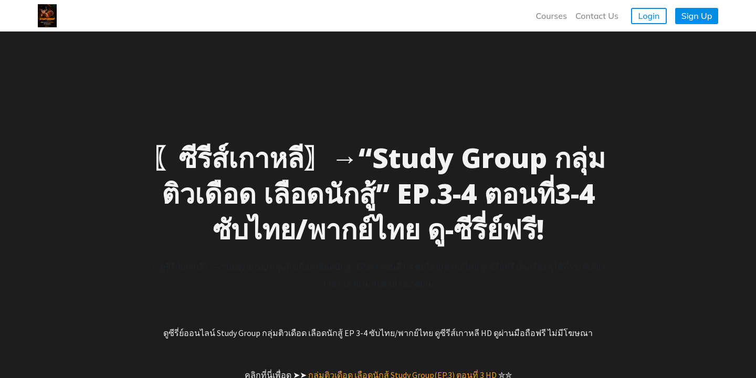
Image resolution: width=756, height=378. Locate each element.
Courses (551, 15)
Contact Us (596, 15)
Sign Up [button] (696, 15)
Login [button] (649, 15)
